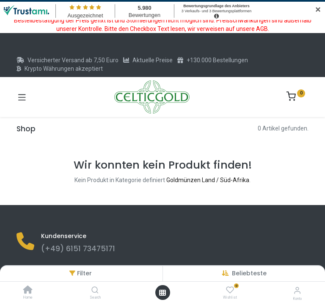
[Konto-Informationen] (297, 290)
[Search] (95, 290)
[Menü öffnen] (162, 293)
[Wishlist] (230, 290)
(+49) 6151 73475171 (78, 249)
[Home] (28, 290)
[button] (249, 273)
